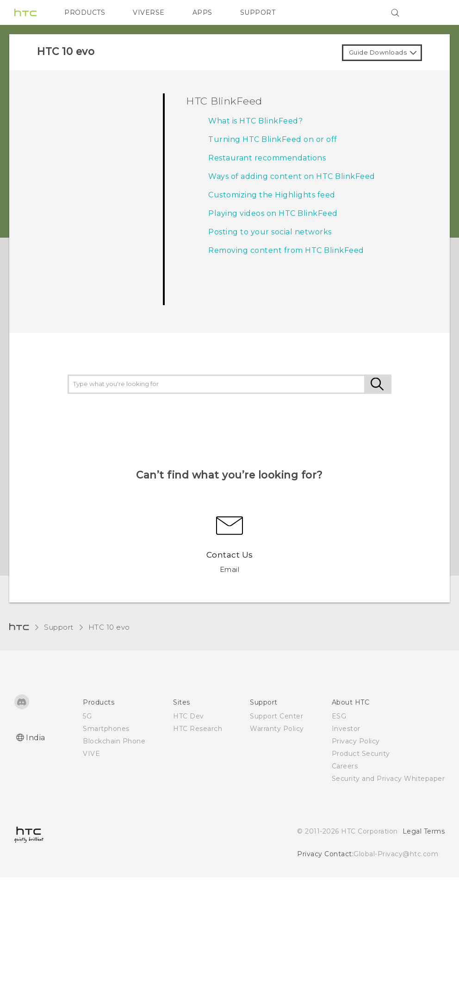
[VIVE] (432, 12)
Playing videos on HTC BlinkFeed (273, 213)
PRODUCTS (84, 12)
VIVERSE (149, 12)
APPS (202, 12)
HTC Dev (188, 716)
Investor (346, 728)
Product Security (361, 753)
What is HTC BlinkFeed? (255, 121)
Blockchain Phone (114, 741)
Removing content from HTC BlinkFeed (286, 250)
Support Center (276, 716)
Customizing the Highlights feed (271, 194)
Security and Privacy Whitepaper (388, 778)
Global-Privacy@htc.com (396, 854)
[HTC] (25, 12)
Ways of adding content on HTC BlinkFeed (291, 176)
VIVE (91, 753)
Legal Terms (424, 831)
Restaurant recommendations (267, 157)
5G (87, 716)
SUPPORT (258, 12)
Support (59, 627)
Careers (345, 766)
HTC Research (197, 728)
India (35, 737)
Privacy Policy (356, 741)
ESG (339, 716)
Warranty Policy (277, 728)
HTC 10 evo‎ (109, 627)
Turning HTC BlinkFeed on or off (272, 139)
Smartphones (106, 728)
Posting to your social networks (270, 231)
